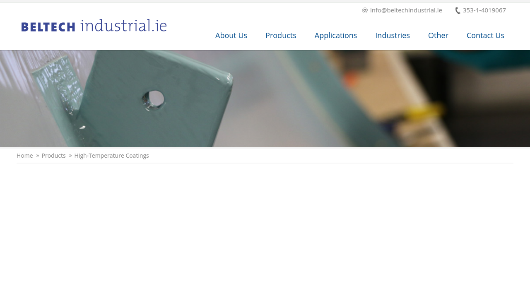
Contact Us (485, 35)
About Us (231, 35)
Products (280, 35)
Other (438, 35)
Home (25, 155)
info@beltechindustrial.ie (402, 10)
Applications (336, 35)
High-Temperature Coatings (112, 155)
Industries (392, 35)
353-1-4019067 (480, 10)
